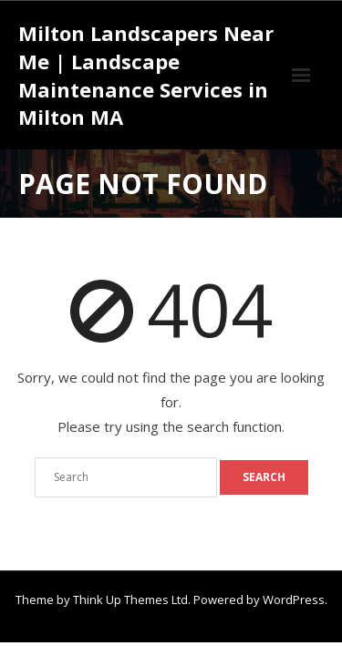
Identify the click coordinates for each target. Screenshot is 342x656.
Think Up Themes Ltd (130, 599)
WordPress (294, 599)
